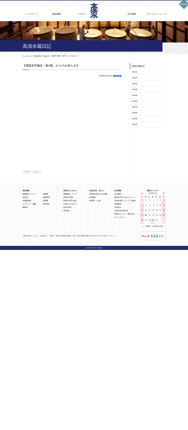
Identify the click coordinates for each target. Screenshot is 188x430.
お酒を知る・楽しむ (96, 191)
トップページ (31, 13)
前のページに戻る (32, 172)
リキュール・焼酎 (29, 204)
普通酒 (45, 200)
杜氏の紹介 (67, 207)
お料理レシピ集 (95, 200)
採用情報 (117, 204)
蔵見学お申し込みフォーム (124, 197)
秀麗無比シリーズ (29, 194)
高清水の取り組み (70, 200)
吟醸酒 (45, 194)
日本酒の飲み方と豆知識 (98, 194)
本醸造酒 (46, 197)
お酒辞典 (92, 197)
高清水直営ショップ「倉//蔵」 (125, 200)
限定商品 (46, 204)
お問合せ (117, 207)
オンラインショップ (156, 13)
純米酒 (25, 197)
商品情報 (56, 13)
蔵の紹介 (66, 210)
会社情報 (131, 13)
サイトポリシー (120, 217)
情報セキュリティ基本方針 (124, 214)
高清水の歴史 (68, 197)
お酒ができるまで (70, 204)
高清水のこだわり (70, 191)
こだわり (81, 13)
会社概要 (117, 194)
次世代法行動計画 (121, 210)
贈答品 (25, 207)
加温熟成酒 (27, 200)
